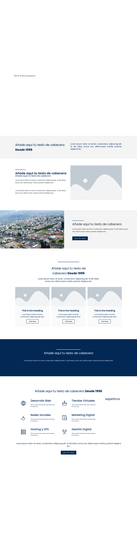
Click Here (32, 321)
